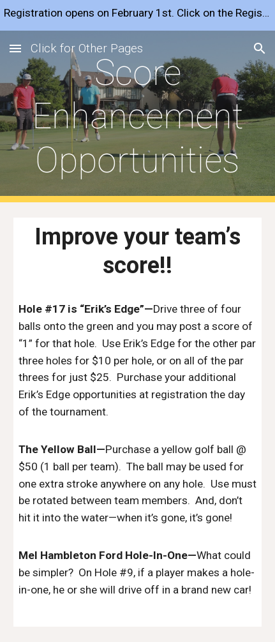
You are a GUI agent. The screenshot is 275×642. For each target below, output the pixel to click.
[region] (137, 15)
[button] (15, 48)
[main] (137, 116)
